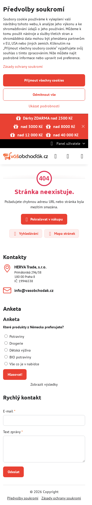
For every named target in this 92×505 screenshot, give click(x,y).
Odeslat (13, 472)
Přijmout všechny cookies (44, 80)
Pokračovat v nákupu (43, 219)
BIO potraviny (17, 357)
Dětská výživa (17, 350)
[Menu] (82, 156)
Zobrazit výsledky (44, 384)
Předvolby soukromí (22, 498)
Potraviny (14, 336)
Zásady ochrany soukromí (61, 498)
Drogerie (13, 343)
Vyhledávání (25, 233)
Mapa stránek (61, 233)
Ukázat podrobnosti (44, 106)
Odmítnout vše (44, 94)
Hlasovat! (15, 374)
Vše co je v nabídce (21, 364)
